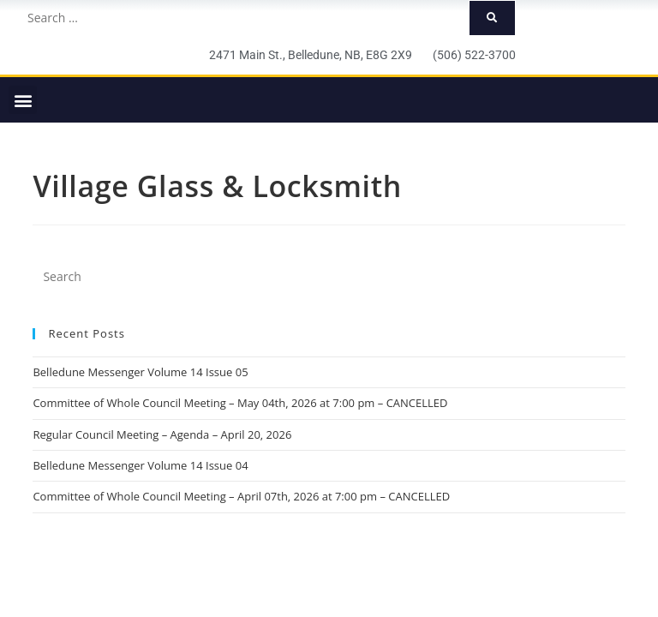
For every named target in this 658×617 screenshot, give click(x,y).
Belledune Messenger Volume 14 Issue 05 (140, 372)
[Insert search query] (329, 277)
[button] (23, 100)
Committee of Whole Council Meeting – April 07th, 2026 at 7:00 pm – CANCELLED (241, 496)
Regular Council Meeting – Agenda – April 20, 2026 (162, 434)
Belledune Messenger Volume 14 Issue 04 (140, 465)
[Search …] (243, 18)
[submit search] (492, 18)
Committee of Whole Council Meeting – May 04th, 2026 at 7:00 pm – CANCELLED (240, 402)
